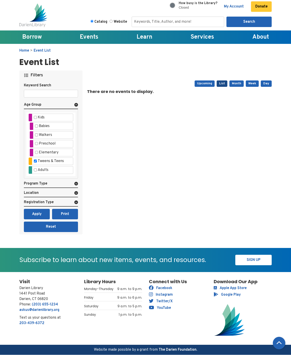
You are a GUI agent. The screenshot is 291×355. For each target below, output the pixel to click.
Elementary (48, 152)
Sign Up (254, 260)
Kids (41, 117)
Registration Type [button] (39, 202)
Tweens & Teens (51, 161)
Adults (43, 170)
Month (236, 83)
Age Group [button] (32, 104)
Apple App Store (230, 288)
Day (266, 83)
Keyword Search (37, 85)
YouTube (160, 308)
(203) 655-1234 (45, 304)
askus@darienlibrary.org (39, 310)
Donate (261, 6)
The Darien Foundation (177, 350)
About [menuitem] (260, 37)
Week (252, 83)
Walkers (45, 135)
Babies (44, 126)
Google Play (227, 294)
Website (120, 22)
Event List (42, 50)
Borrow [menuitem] (32, 37)
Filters (37, 75)
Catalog (100, 22)
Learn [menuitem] (144, 37)
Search (249, 22)
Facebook (160, 288)
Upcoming (204, 83)
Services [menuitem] (202, 37)
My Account (234, 6)
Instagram (161, 294)
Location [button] (31, 193)
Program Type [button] (35, 183)
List (222, 83)
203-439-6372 (31, 323)
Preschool (47, 143)
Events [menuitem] (89, 37)
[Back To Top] (279, 343)
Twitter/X (161, 301)
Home (24, 50)
